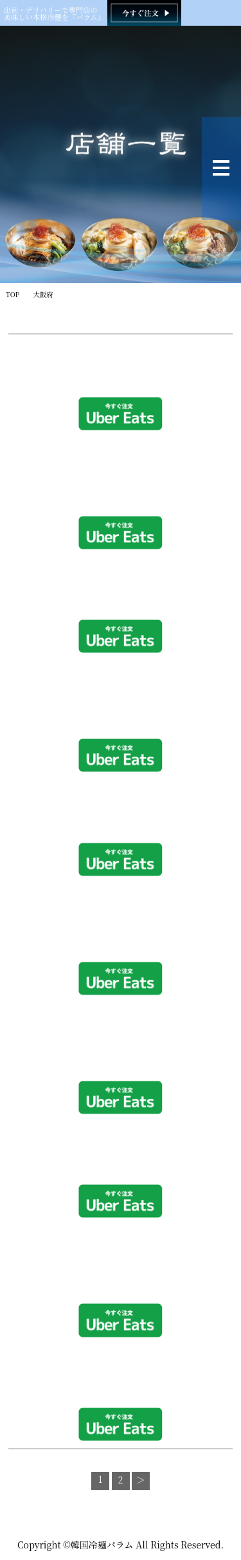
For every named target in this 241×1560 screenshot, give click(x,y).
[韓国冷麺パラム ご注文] (144, 13)
